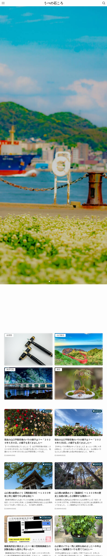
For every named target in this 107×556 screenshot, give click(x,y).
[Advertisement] (53, 304)
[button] (49, 281)
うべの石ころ (53, 3)
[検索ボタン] (104, 3)
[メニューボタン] (3, 3)
